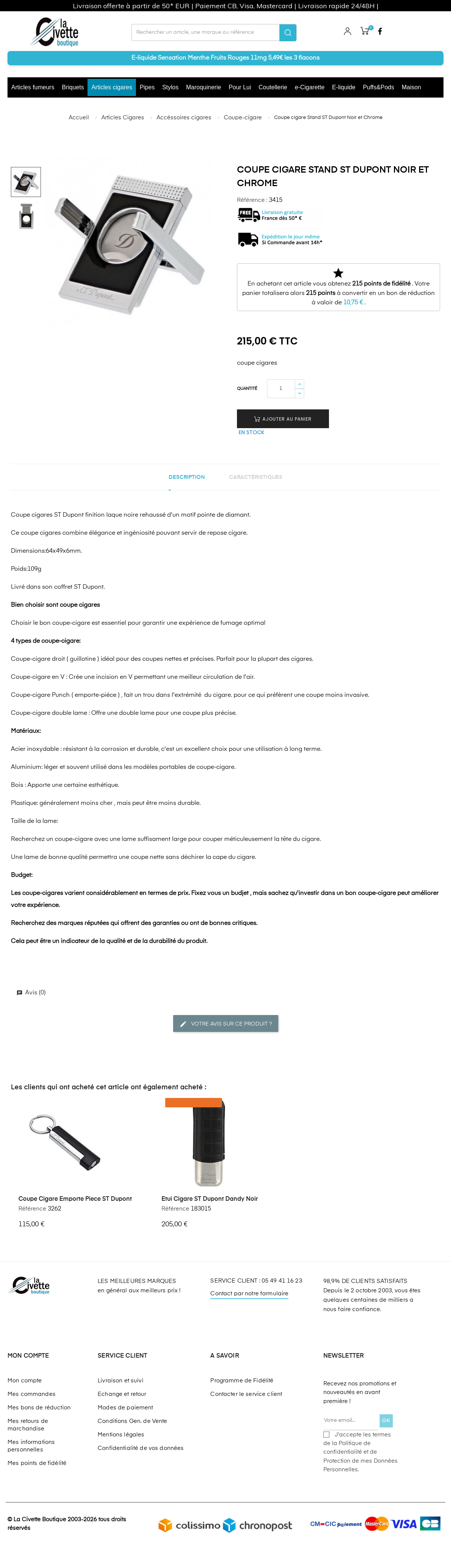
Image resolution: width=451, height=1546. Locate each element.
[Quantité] (281, 388)
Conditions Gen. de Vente (132, 1421)
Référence (32, 1209)
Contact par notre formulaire (249, 1293)
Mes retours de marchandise (28, 1425)
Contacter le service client (246, 1394)
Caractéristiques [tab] (255, 477)
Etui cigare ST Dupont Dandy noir (209, 1199)
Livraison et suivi (120, 1381)
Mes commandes (32, 1394)
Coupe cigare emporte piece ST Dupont (75, 1199)
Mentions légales (121, 1435)
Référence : (252, 200)
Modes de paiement (125, 1408)
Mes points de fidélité (37, 1463)
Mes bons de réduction (39, 1408)
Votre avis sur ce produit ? (225, 1024)
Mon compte (25, 1381)
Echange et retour (122, 1394)
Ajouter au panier (283, 419)
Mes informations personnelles (31, 1446)
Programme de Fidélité (241, 1381)
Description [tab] (187, 477)
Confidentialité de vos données (141, 1448)
